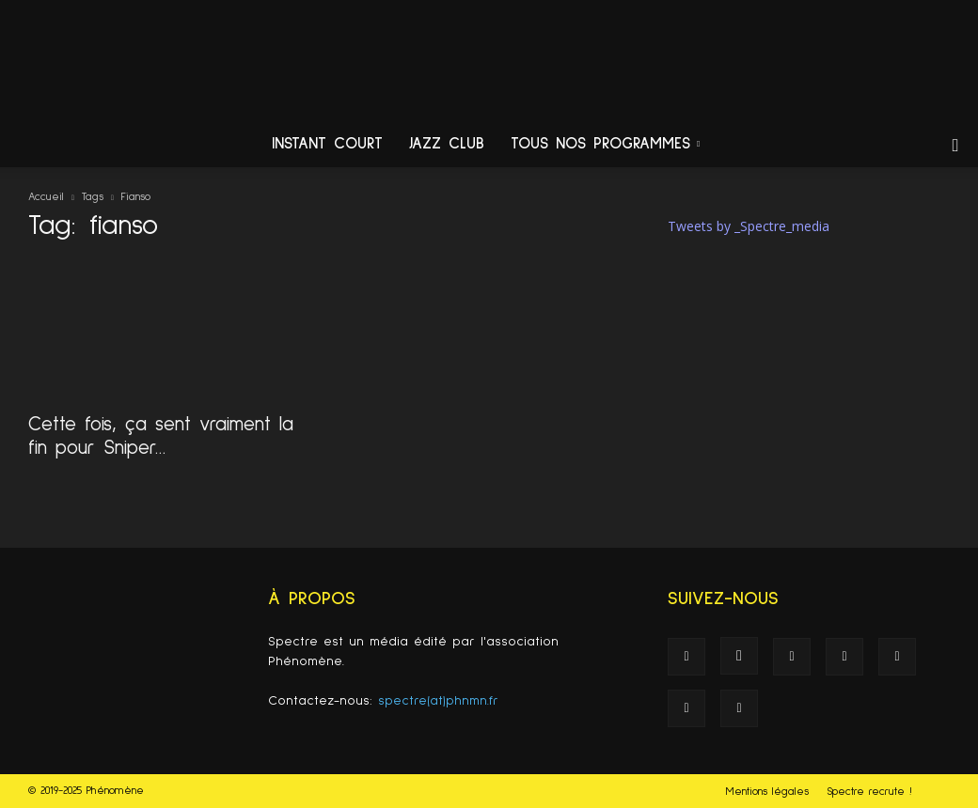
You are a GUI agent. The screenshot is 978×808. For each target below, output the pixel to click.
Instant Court (327, 144)
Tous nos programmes (605, 144)
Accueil (46, 197)
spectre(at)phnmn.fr (438, 700)
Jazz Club (446, 144)
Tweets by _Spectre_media (748, 226)
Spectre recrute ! (869, 792)
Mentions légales (767, 792)
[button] (955, 146)
